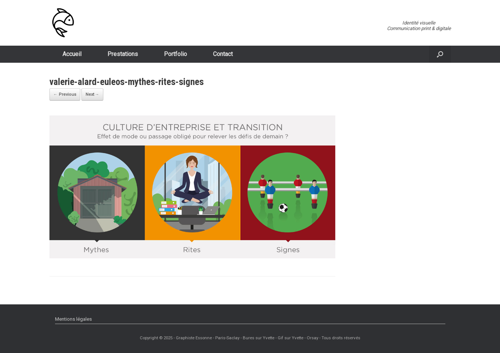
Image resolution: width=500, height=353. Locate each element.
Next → (92, 94)
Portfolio (175, 54)
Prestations (122, 54)
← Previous (65, 94)
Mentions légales (73, 319)
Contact (223, 54)
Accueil (71, 54)
